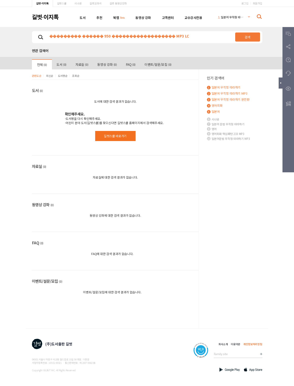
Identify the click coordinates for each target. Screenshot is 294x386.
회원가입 (257, 3)
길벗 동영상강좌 (118, 3)
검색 (247, 37)
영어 (212, 129)
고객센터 (168, 17)
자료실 (81, 64)
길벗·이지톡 (42, 3)
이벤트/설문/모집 (158, 64)
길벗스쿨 (61, 3)
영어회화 (215, 105)
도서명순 (62, 75)
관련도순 (36, 75)
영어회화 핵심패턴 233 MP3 (225, 134)
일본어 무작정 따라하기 (230, 17)
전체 (42, 64)
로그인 (245, 3)
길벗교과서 (95, 3)
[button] (288, 33)
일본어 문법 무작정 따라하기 (225, 124)
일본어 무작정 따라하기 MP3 (227, 93)
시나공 (77, 3)
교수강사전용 (193, 17)
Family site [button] (221, 354)
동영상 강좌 (143, 17)
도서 (82, 17)
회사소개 (223, 344)
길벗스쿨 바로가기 (115, 136)
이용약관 (235, 344)
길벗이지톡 (45, 17)
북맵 (116, 17)
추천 (99, 17)
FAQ (131, 64)
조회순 (75, 75)
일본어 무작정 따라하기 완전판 (228, 99)
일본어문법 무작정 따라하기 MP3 (228, 139)
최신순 (49, 75)
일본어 (213, 111)
